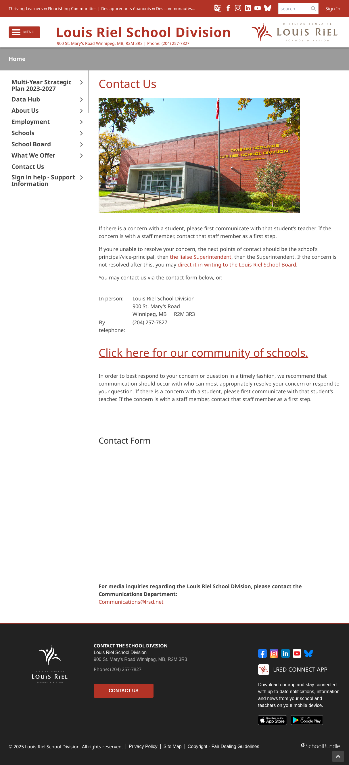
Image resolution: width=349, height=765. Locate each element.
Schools (22, 133)
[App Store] (272, 721)
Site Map (173, 746)
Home (17, 59)
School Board (31, 144)
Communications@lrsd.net (131, 601)
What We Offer (33, 155)
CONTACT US (124, 690)
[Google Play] (307, 721)
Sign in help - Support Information (43, 180)
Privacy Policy (143, 746)
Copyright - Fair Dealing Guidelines (223, 746)
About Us (25, 110)
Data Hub (25, 99)
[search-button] (313, 8)
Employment (30, 121)
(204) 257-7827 (125, 669)
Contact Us (27, 166)
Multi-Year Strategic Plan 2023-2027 (41, 85)
